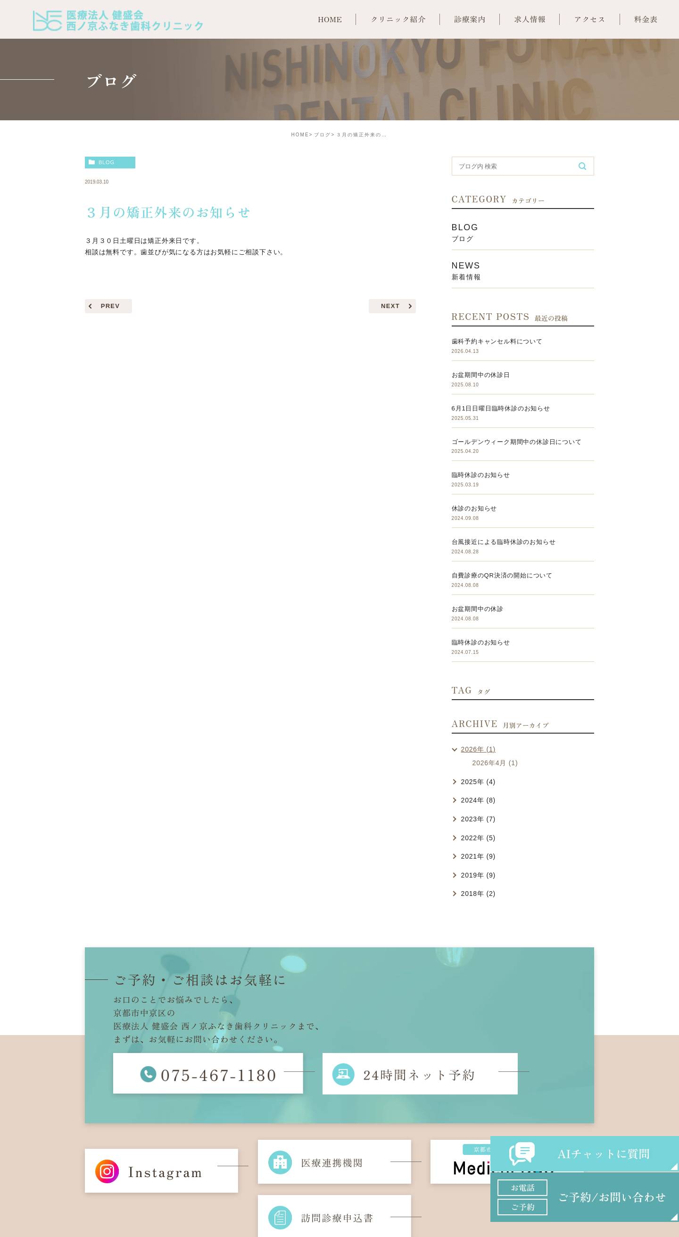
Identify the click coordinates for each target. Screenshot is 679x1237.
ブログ (322, 134)
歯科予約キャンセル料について (497, 341)
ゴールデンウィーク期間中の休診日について (517, 441)
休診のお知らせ (474, 508)
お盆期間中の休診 (478, 608)
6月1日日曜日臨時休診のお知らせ (501, 408)
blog (107, 162)
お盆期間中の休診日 (481, 374)
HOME (300, 134)
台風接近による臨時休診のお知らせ (504, 541)
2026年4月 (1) (495, 763)
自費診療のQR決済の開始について (502, 575)
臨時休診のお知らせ (481, 474)
